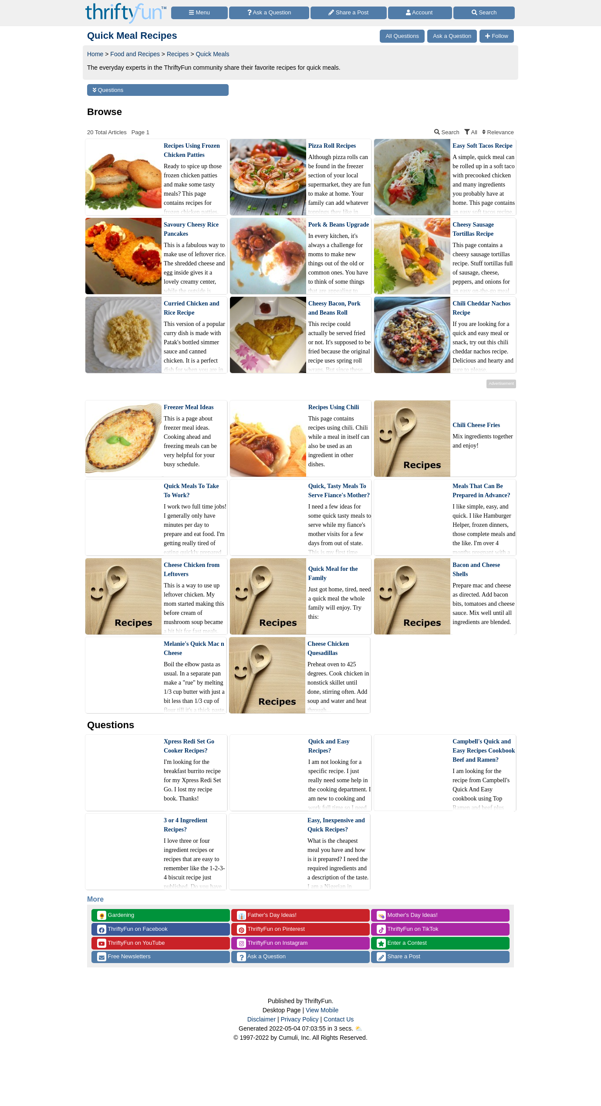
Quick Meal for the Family (333, 573)
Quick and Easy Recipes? (329, 746)
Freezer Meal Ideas (189, 407)
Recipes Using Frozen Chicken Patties (192, 150)
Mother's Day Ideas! (407, 915)
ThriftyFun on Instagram (272, 943)
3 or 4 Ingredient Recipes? (185, 825)
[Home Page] (126, 5)
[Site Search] (484, 13)
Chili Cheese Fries (476, 425)
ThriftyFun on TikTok (407, 929)
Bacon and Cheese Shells (476, 569)
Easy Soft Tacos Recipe (482, 145)
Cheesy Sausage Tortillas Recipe (473, 229)
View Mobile (322, 1010)
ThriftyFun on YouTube (131, 943)
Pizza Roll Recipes (332, 145)
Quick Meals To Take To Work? (191, 491)
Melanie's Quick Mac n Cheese (194, 648)
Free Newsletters (124, 956)
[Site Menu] (199, 13)
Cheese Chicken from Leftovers (191, 569)
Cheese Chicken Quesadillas (328, 648)
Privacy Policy (299, 1019)
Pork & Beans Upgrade (338, 224)
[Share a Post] (349, 13)
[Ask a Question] (269, 13)
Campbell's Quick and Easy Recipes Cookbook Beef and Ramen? (483, 750)
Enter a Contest (402, 943)
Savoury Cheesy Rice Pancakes (191, 229)
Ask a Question (261, 956)
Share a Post (398, 956)
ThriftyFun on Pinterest (271, 929)
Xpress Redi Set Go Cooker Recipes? (189, 746)
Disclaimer (261, 1019)
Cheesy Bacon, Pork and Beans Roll (334, 308)
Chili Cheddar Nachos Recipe (481, 308)
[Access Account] (420, 13)
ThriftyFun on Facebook (132, 929)
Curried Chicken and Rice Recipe (191, 308)
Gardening (115, 915)
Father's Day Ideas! (267, 915)
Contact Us (339, 1019)
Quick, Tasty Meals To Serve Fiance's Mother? (339, 491)
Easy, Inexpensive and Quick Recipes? (336, 825)
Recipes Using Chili (333, 407)
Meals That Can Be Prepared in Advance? (481, 491)
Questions (108, 90)
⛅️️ (358, 1028)
